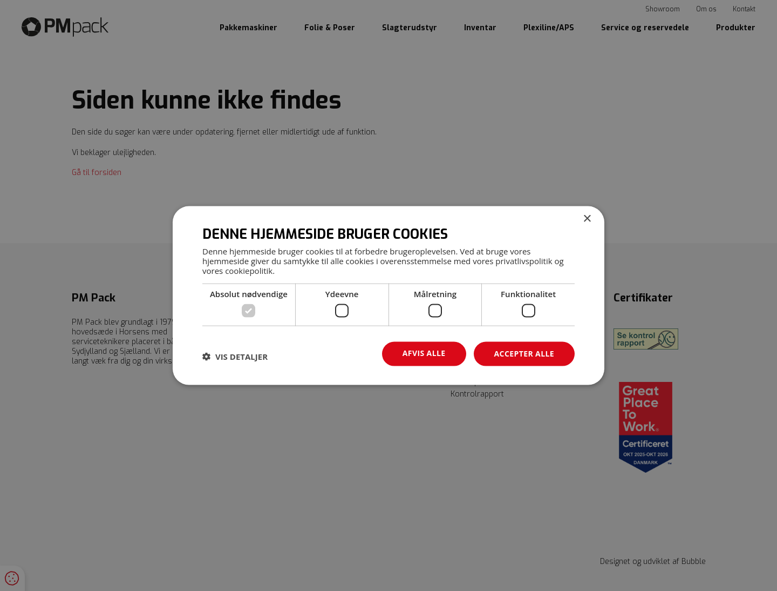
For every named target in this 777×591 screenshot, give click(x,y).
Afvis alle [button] (424, 353)
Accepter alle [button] (524, 353)
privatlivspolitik (523, 260)
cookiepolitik (248, 270)
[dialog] (388, 295)
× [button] (587, 219)
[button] (235, 356)
